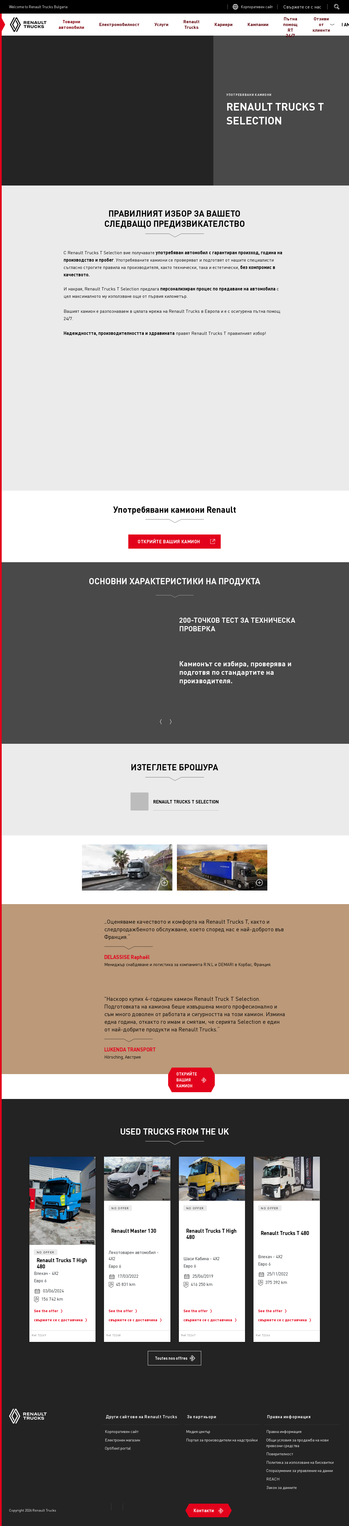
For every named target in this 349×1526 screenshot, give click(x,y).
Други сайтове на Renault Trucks (139, 1414)
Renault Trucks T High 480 (62, 1263)
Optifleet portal (118, 1444)
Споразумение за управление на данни (299, 1467)
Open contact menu (302, 6)
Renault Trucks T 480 (285, 1233)
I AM (334, 24)
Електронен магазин (122, 1436)
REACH (272, 1475)
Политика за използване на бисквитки (299, 1459)
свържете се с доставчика (62, 1320)
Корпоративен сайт (257, 6)
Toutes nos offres (171, 1358)
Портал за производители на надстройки (221, 1436)
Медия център (197, 1428)
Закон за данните (281, 1484)
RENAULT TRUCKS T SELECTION (186, 801)
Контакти (203, 1505)
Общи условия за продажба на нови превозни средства (297, 1439)
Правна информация (286, 1414)
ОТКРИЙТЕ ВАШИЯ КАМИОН (169, 541)
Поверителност (279, 1450)
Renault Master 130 (133, 1230)
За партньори (198, 1414)
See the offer (49, 1311)
